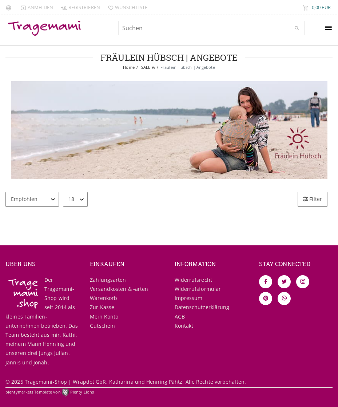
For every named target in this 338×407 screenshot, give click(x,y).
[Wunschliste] (125, 7)
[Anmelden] (36, 7)
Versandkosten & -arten (119, 288)
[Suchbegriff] (211, 28)
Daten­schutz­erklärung (202, 307)
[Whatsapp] (284, 298)
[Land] (9, 7)
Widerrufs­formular (198, 288)
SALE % (147, 67)
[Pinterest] (265, 298)
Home (128, 67)
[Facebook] (265, 281)
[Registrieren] (80, 7)
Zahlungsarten (108, 279)
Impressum (189, 298)
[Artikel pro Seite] (75, 199)
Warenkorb (103, 298)
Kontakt (184, 325)
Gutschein (102, 325)
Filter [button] (312, 198)
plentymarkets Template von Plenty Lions (49, 392)
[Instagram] (302, 281)
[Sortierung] (32, 199)
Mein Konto (104, 316)
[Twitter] (284, 281)
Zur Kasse (102, 307)
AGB (180, 316)
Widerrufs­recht (193, 279)
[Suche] (297, 28)
